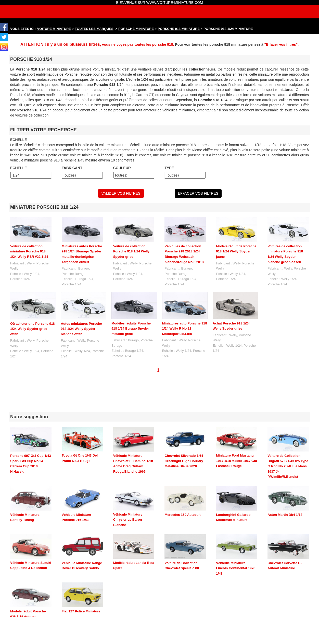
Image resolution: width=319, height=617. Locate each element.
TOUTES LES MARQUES (94, 29)
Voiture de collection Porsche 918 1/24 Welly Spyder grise (131, 251)
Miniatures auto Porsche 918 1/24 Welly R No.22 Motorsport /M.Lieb (184, 328)
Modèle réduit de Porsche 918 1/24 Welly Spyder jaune (236, 251)
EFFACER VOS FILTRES (198, 193)
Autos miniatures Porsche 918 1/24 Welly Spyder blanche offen (81, 329)
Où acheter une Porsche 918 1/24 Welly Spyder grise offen (32, 329)
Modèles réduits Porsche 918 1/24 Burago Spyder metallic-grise (131, 328)
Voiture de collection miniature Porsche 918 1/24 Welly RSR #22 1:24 (29, 251)
